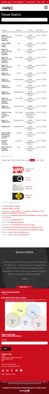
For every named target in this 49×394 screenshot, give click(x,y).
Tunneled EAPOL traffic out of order (23, 225)
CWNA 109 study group (17, 222)
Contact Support (18, 2)
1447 (13, 160)
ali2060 (18, 133)
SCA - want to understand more (19, 232)
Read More (23, 287)
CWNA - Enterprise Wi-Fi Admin (30, 37)
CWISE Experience (17, 220)
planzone (19, 141)
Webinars (8, 374)
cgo (18, 43)
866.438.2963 (11, 364)
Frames (5, 294)
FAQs (14, 374)
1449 (22, 160)
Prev (3, 160)
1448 (18, 160)
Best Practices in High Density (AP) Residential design (27, 230)
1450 (27, 160)
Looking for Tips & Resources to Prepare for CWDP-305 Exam (23, 227)
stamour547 (6, 215)
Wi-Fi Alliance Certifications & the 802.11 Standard (30, 114)
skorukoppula (6, 211)
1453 (42, 160)
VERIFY (5, 349)
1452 (37, 160)
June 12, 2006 (41, 57)
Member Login (6, 2)
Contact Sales (30, 2)
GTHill (19, 73)
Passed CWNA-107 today (11, 206)
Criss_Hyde (19, 35)
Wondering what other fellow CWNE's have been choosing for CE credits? (25, 216)
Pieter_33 (5, 235)
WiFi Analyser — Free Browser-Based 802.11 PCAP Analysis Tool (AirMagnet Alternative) (23, 212)
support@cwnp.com (13, 366)
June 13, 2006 (41, 35)
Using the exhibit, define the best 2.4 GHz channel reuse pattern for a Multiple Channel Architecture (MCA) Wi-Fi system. (26, 301)
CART (43, 2)
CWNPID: (4, 340)
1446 (8, 160)
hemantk (5, 222)
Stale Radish (6, 225)
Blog (2, 374)
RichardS (5, 230)
